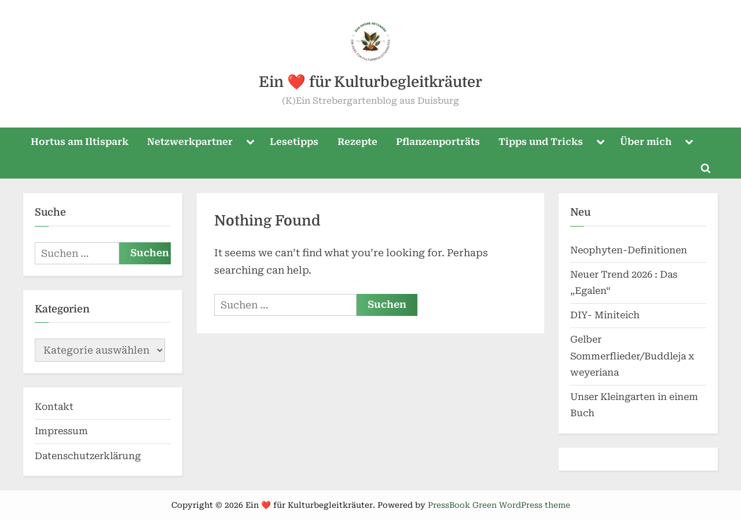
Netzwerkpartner (190, 141)
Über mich (646, 141)
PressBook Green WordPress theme (499, 505)
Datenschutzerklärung (88, 455)
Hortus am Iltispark (80, 141)
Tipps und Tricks (540, 141)
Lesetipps (294, 141)
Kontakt (54, 406)
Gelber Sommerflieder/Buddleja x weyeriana (632, 356)
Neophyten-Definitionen (628, 250)
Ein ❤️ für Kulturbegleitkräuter (370, 82)
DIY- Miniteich (605, 315)
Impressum (61, 431)
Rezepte (357, 141)
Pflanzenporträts (438, 141)
